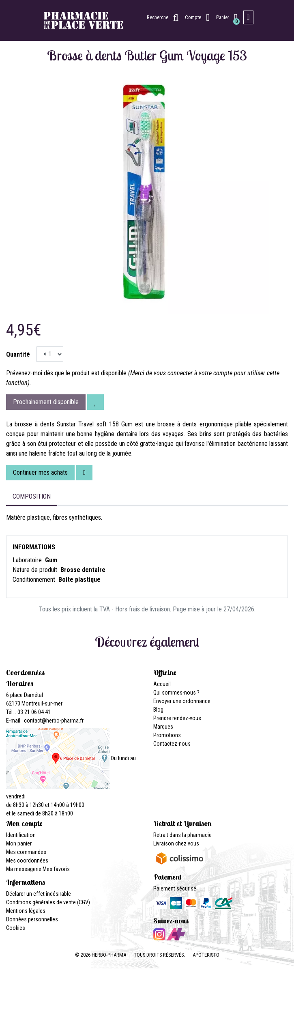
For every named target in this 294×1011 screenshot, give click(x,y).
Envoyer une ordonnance (181, 701)
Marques (163, 726)
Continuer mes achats (40, 472)
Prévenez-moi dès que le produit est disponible (66, 373)
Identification (21, 835)
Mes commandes (26, 852)
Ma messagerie (23, 869)
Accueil (162, 684)
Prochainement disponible (46, 402)
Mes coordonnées (27, 860)
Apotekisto (206, 955)
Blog (158, 709)
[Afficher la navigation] (248, 17)
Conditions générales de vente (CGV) (48, 902)
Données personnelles (32, 919)
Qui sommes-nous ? (176, 692)
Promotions (167, 735)
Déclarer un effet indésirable (38, 894)
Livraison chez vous (176, 843)
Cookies (15, 928)
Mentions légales (25, 911)
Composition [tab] (32, 496)
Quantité (18, 354)
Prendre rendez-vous (177, 718)
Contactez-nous (172, 743)
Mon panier (19, 843)
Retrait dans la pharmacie (182, 835)
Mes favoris (56, 869)
